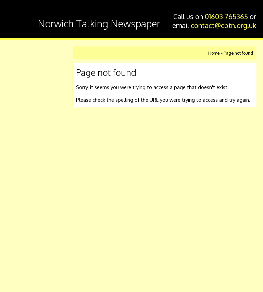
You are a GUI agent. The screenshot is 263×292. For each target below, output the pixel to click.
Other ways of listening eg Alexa (37, 121)
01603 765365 (226, 16)
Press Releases (33, 182)
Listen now (27, 67)
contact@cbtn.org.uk (223, 25)
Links (19, 168)
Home (20, 53)
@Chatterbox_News (29, 251)
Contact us (27, 82)
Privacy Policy (23, 274)
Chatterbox (20, 18)
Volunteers (27, 139)
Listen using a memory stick (31, 100)
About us (24, 153)
